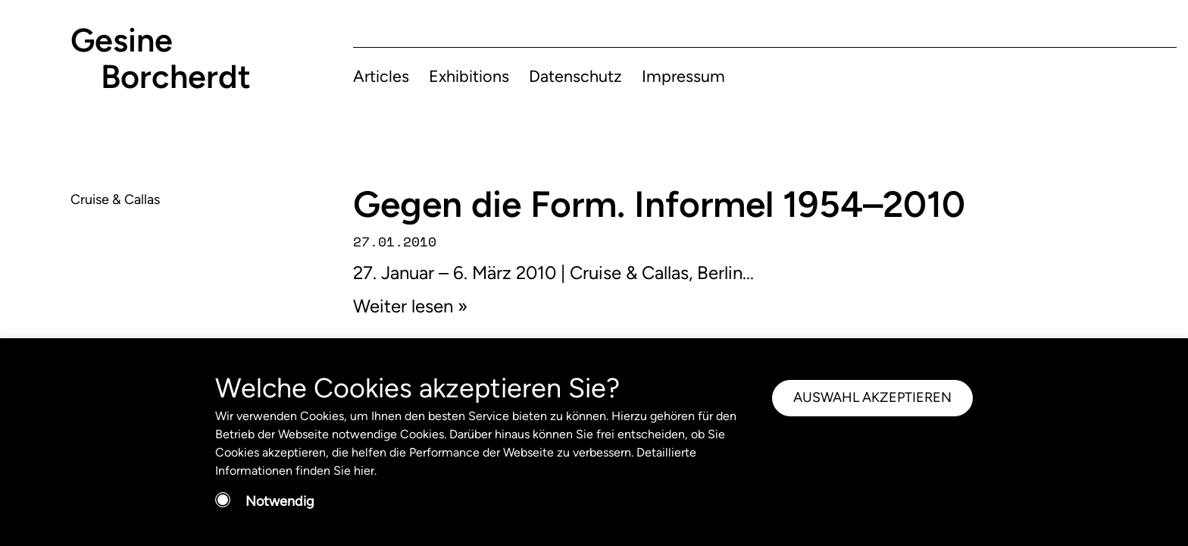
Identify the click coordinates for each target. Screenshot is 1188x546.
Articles (381, 76)
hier (364, 470)
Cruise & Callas (115, 199)
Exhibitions (469, 76)
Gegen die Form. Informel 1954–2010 (659, 204)
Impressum (683, 76)
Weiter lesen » (410, 306)
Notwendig (279, 501)
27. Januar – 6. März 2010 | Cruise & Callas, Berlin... (553, 273)
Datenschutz (575, 76)
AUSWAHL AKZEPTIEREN (872, 397)
